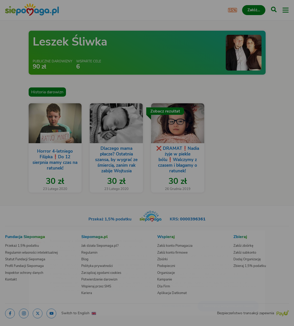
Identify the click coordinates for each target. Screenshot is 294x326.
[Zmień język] (14, 234)
